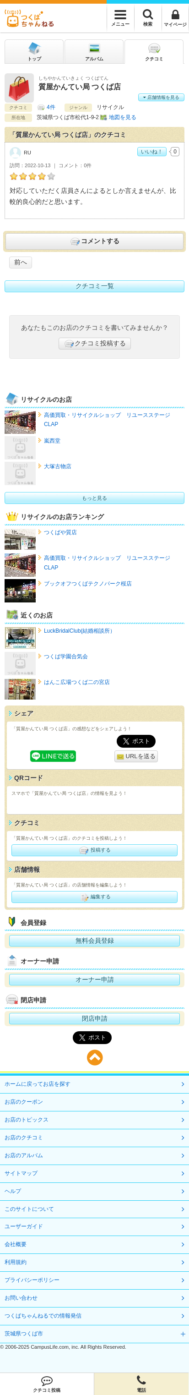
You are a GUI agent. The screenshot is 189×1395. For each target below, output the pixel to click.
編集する (94, 897)
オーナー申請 (95, 979)
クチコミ (154, 51)
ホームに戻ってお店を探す (37, 1084)
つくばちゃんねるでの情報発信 (43, 1316)
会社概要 (16, 1244)
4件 (51, 107)
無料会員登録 (95, 940)
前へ (20, 262)
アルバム (94, 51)
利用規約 (16, 1262)
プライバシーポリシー (32, 1280)
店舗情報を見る (161, 97)
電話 (141, 1384)
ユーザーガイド (24, 1226)
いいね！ (152, 151)
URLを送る (136, 756)
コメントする (94, 241)
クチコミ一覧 (95, 286)
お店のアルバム (24, 1155)
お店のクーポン (24, 1102)
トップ (34, 51)
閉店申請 (95, 1018)
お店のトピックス (27, 1119)
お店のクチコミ (24, 1137)
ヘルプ (13, 1191)
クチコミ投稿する (95, 343)
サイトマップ (21, 1173)
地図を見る (122, 117)
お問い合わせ (21, 1298)
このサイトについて (29, 1209)
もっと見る (94, 498)
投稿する (94, 850)
